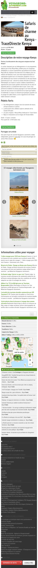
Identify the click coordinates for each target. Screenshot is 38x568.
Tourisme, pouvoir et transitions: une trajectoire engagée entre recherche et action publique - (17, 429)
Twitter (3, 475)
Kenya (4, 17)
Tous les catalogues (7, 484)
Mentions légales (6, 464)
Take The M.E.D (5, 545)
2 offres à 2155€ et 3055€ (13, 335)
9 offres (7, 329)
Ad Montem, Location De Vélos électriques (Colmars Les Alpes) (17, 505)
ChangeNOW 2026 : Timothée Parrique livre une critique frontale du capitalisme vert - (18, 376)
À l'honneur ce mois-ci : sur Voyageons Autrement (18, 372)
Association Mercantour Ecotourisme (12, 523)
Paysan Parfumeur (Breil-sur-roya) (11, 486)
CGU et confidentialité (7, 462)
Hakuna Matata (19, 192)
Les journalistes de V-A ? (8, 449)
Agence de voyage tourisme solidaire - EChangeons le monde (18, 549)
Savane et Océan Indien (19, 216)
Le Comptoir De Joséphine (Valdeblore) (12, 492)
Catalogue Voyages (11, 15)
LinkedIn (3, 471)
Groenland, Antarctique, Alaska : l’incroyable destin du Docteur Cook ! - (19, 396)
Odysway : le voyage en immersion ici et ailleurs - (17, 400)
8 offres (10, 332)
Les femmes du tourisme (8, 543)
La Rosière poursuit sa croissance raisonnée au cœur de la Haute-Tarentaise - (18, 424)
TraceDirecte (21, 15)
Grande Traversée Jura (7, 525)
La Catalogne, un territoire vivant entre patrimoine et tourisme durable (16, 520)
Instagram (4, 477)
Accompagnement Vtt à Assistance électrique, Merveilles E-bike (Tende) (18, 497)
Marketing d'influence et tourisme (11, 551)
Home (2, 15)
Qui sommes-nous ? (6, 447)
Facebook (4, 473)
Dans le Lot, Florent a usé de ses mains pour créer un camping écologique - (17, 386)
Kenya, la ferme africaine (19, 240)
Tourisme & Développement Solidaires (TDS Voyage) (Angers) (19, 500)
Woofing (3, 531)
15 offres (9, 321)
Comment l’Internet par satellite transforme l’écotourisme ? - (16, 404)
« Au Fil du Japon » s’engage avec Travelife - (16, 389)
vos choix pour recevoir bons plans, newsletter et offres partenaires (18, 160)
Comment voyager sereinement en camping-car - (17, 420)
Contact (3, 460)
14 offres (6, 323)
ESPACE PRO (29, 562)
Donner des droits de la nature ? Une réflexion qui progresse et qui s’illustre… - (18, 381)
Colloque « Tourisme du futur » (10, 547)
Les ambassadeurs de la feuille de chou (12, 451)
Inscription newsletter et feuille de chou (12, 458)
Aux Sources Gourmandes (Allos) (10, 502)
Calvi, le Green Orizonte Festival (10, 553)
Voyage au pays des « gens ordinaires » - (15, 392)
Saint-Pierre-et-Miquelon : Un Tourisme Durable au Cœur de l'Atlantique (18, 528)
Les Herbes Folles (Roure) (8, 512)
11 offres (9, 326)
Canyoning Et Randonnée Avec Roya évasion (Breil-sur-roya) (18, 494)
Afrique (29, 15)
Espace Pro (4, 445)
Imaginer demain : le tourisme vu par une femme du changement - (18, 433)
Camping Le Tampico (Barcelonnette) (12, 508)
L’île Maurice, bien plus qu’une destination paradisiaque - (16, 413)
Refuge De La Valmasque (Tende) (10, 488)
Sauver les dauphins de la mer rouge (11, 541)
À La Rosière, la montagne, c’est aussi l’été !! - (16, 417)
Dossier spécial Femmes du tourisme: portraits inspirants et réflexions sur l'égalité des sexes (18, 536)
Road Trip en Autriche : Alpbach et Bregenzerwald (15, 533)
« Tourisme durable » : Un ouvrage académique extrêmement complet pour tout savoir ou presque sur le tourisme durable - (19, 408)
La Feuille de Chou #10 (7, 539)
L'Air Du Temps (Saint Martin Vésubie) (11, 490)
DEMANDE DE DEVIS (10, 562)
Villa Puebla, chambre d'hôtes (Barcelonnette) (14, 510)
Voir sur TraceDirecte (8, 53)
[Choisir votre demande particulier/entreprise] (20, 563)
